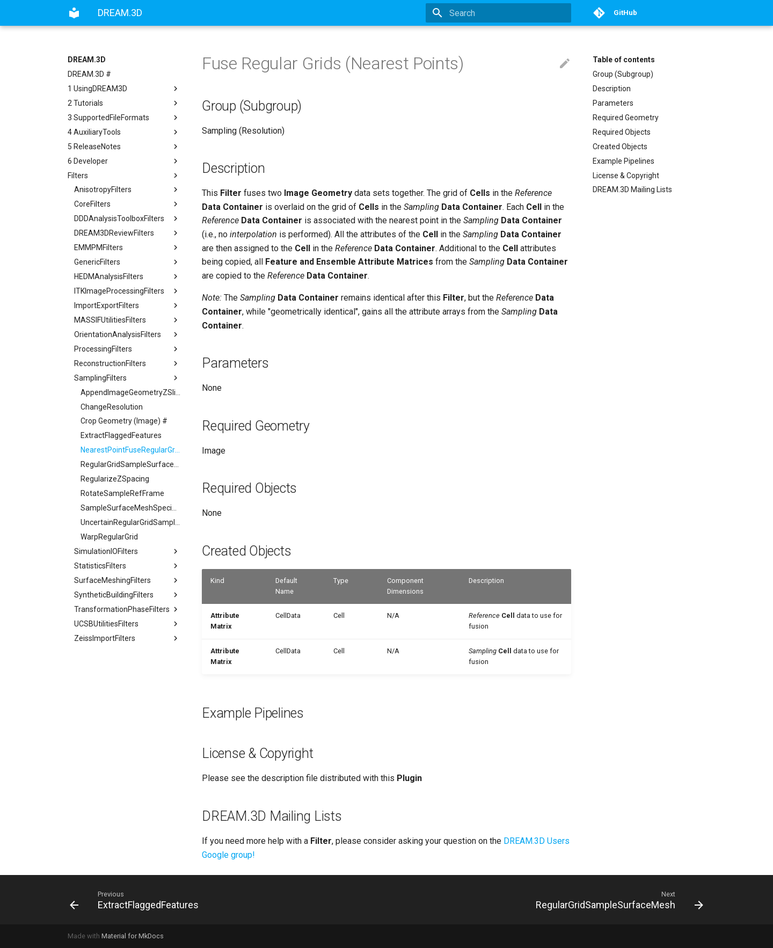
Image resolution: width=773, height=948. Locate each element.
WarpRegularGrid (109, 537)
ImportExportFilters (127, 305)
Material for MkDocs (132, 936)
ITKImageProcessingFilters (127, 291)
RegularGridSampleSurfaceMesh (130, 464)
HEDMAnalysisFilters (127, 276)
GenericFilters (127, 262)
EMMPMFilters (127, 247)
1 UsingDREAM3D (124, 88)
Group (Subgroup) (623, 74)
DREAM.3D (87, 59)
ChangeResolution (112, 407)
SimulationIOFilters (127, 551)
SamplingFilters (127, 378)
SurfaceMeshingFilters (127, 580)
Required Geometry (626, 117)
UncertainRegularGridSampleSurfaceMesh (130, 522)
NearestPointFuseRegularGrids (130, 450)
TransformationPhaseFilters (127, 609)
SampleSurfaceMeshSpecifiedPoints (130, 508)
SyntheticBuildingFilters (127, 595)
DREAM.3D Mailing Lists (632, 189)
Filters (124, 175)
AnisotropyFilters (127, 189)
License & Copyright (626, 175)
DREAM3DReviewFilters (127, 233)
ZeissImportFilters (127, 638)
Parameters (613, 103)
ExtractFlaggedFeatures (121, 435)
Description (612, 88)
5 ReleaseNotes (124, 146)
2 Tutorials (124, 103)
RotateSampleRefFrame (122, 493)
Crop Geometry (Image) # (124, 421)
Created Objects (620, 146)
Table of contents (624, 59)
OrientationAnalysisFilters (127, 334)
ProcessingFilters (127, 349)
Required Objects (622, 132)
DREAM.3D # (89, 74)
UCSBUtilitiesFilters (127, 624)
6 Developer (124, 161)
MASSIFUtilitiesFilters (127, 320)
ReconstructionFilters (127, 363)
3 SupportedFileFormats (124, 117)
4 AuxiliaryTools (124, 132)
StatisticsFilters (127, 566)
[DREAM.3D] (74, 13)
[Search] (508, 13)
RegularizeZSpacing (115, 479)
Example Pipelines (623, 161)
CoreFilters (127, 204)
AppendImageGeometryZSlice (130, 392)
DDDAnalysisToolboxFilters (127, 218)
